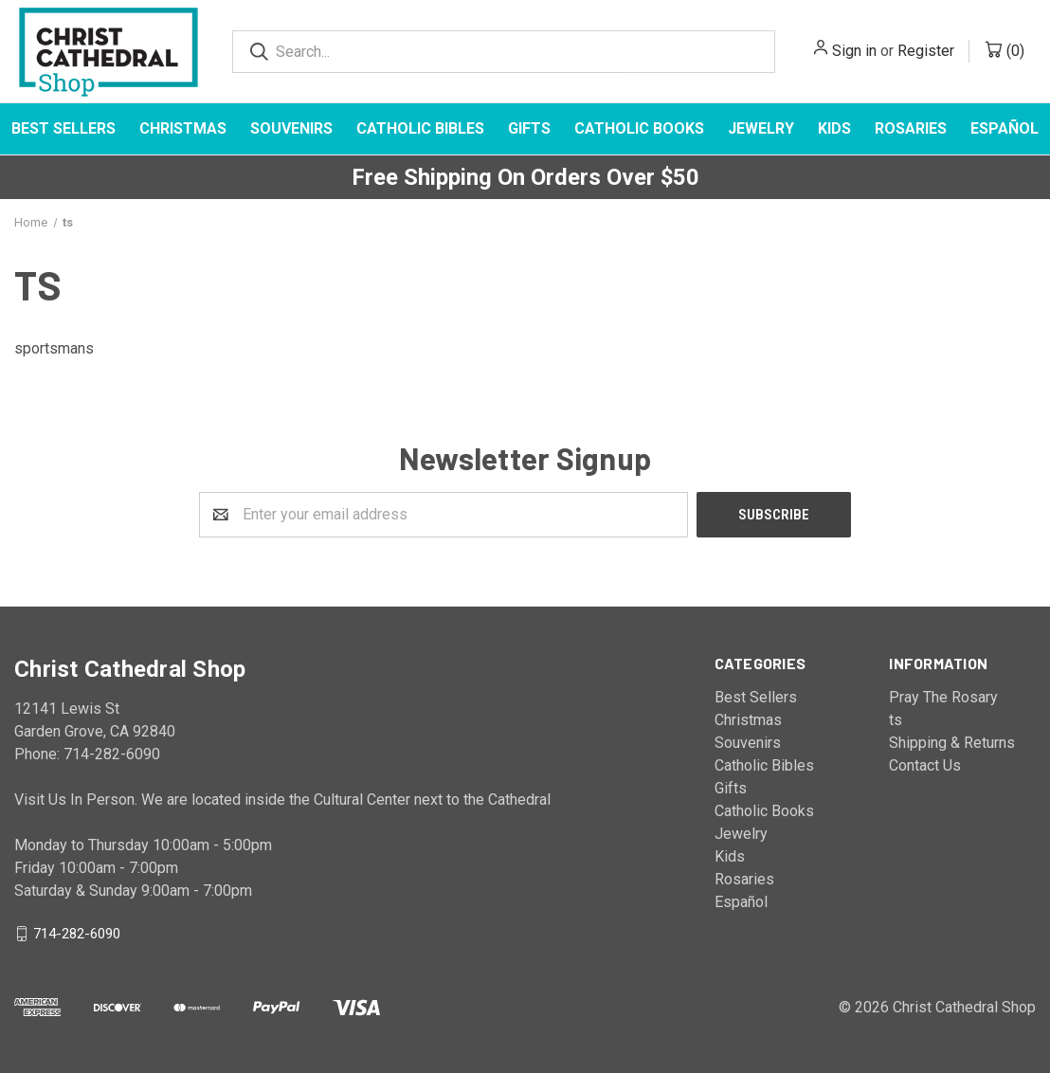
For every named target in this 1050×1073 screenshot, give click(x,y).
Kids (834, 128)
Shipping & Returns (952, 743)
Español (741, 902)
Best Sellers (63, 128)
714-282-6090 (76, 932)
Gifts (529, 128)
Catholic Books (639, 128)
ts (895, 720)
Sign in (854, 51)
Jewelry (761, 128)
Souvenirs (291, 128)
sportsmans (54, 348)
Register (925, 51)
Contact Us (925, 765)
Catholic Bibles (420, 128)
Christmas (182, 128)
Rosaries (911, 128)
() (1015, 51)
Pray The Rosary (943, 697)
